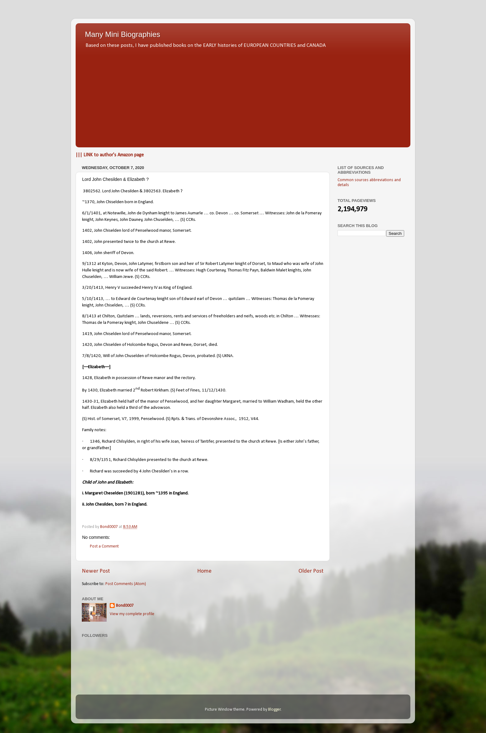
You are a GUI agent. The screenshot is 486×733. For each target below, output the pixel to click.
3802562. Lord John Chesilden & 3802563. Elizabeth (131, 191)
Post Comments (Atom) (125, 584)
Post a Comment (104, 546)
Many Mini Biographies (122, 34)
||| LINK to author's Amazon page (110, 155)
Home (204, 571)
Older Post (311, 571)
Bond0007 (125, 606)
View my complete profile (132, 614)
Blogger (274, 710)
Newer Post (96, 571)
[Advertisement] (243, 96)
